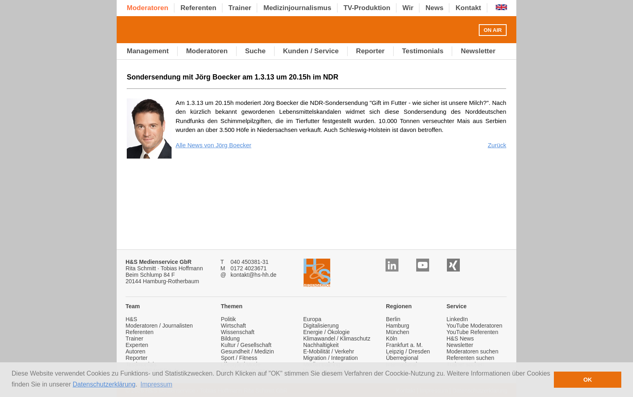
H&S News (460, 338)
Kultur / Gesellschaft (246, 345)
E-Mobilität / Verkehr (328, 351)
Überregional (402, 358)
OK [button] (587, 379)
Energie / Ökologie (326, 332)
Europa (312, 319)
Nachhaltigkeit (321, 345)
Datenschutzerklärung (104, 384)
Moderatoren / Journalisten (159, 325)
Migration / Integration (330, 358)
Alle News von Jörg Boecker (214, 145)
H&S (131, 319)
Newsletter (459, 345)
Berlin (393, 319)
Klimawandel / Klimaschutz (337, 338)
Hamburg (397, 325)
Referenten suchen (470, 358)
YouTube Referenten (472, 332)
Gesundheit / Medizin (247, 351)
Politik (228, 319)
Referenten (139, 332)
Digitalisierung (321, 325)
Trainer (134, 338)
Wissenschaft (237, 332)
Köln (391, 338)
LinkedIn (457, 319)
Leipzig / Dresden (408, 351)
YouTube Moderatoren (474, 325)
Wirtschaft (233, 325)
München (397, 332)
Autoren (135, 351)
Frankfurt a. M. (404, 345)
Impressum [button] (156, 384)
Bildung (230, 338)
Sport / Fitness (239, 358)
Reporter (136, 358)
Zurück (497, 145)
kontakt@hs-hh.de (254, 275)
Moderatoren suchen (472, 351)
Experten (137, 345)
